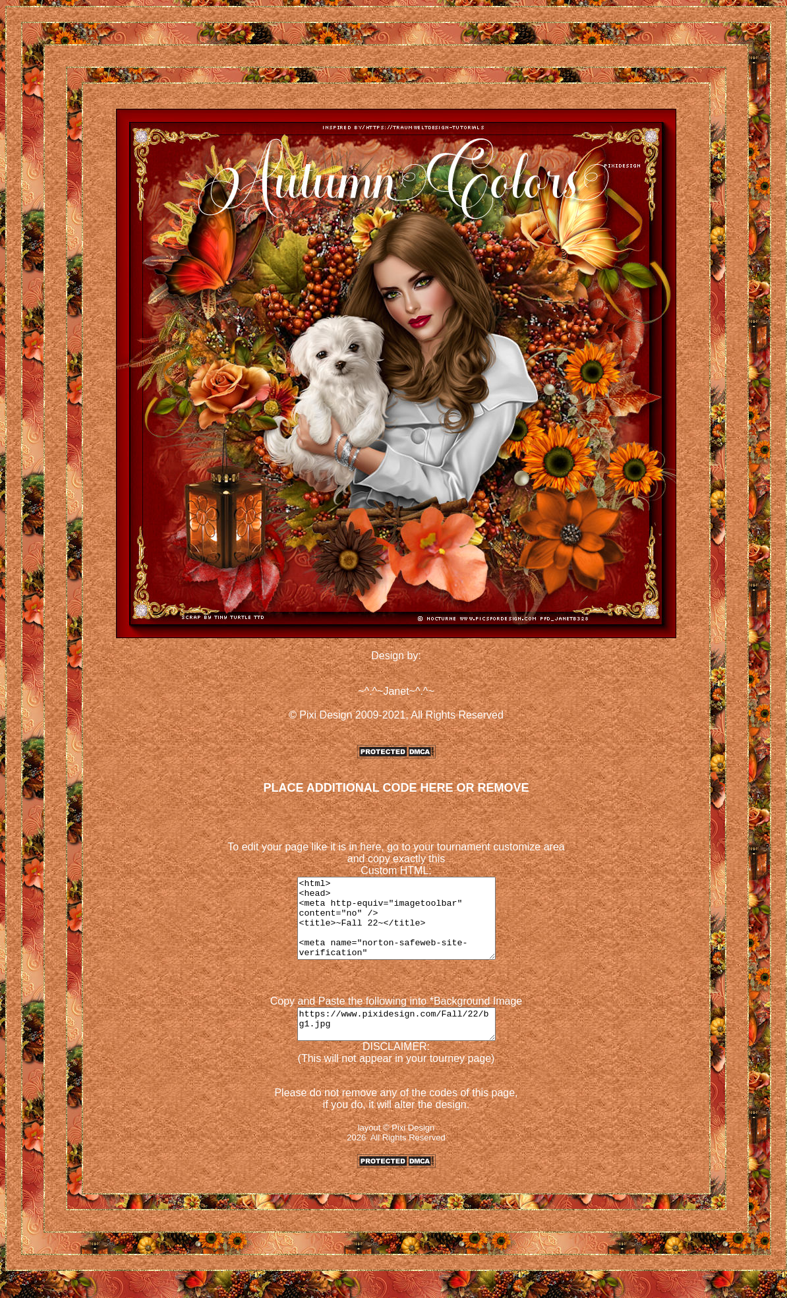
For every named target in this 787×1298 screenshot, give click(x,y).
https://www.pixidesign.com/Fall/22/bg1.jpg (396, 1043)
